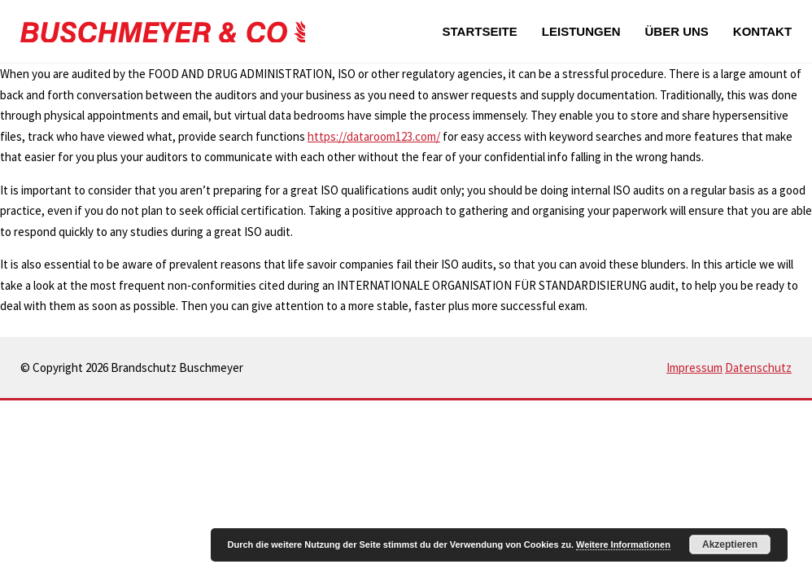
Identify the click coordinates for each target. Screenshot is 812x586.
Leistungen (581, 31)
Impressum (694, 367)
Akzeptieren (729, 544)
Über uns (676, 31)
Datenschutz (758, 367)
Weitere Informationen (623, 544)
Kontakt (762, 31)
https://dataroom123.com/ (374, 136)
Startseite (480, 31)
